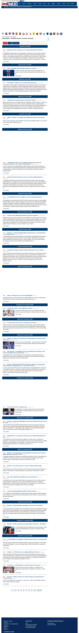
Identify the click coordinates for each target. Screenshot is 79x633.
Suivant (39, 590)
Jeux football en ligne (30, 626)
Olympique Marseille (44, 33)
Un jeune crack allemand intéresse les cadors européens (22, 215)
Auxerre (6, 33)
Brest (10, 33)
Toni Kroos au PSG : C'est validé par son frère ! (20, 308)
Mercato (14, 0)
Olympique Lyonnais (40, 33)
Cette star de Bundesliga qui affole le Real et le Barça (21, 491)
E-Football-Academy (30, 627)
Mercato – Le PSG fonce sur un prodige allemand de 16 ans (23, 552)
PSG (51, 33)
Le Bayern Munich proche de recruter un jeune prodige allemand (24, 177)
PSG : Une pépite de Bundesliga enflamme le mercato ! (22, 68)
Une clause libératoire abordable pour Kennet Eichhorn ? (22, 477)
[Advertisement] (37, 19)
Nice (37, 33)
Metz (27, 33)
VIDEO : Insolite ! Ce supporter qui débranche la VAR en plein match (25, 117)
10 (34, 590)
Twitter (5, 628)
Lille (23, 33)
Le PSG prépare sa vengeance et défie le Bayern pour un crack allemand (27, 539)
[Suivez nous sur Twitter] (23, 1)
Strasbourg (58, 33)
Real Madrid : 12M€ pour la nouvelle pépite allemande (21, 82)
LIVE (10, 43)
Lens (16, 33)
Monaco (30, 33)
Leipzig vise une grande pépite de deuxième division (21, 100)
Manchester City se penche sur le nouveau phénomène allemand (24, 50)
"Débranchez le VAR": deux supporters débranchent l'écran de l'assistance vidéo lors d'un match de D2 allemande (22, 163)
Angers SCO (3, 33)
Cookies (6, 622)
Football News (50, 623)
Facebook (6, 626)
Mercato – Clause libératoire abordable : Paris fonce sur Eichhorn (25, 505)
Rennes (54, 33)
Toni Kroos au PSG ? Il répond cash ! (17, 407)
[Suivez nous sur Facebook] (21, 1)
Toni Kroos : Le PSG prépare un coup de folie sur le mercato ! (24, 565)
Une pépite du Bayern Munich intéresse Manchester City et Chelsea (25, 250)
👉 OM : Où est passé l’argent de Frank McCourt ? (18, 7)
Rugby (2, 0)
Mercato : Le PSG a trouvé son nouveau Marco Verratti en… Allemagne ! (26, 524)
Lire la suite (6, 61)
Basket (6, 0)
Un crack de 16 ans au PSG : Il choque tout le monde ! (22, 322)
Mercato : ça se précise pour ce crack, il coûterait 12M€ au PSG (24, 465)
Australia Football (51, 624)
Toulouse (61, 33)
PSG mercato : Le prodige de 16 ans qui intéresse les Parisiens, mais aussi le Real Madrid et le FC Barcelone (24, 352)
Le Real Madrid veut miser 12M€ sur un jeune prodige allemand (24, 197)
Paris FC (47, 33)
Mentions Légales (8, 621)
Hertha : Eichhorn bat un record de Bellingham (20, 295)
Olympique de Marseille (31, 624)
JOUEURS (16, 43)
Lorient (20, 33)
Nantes (34, 33)
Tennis (9, 0)
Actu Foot (6, 629)
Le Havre (13, 33)
